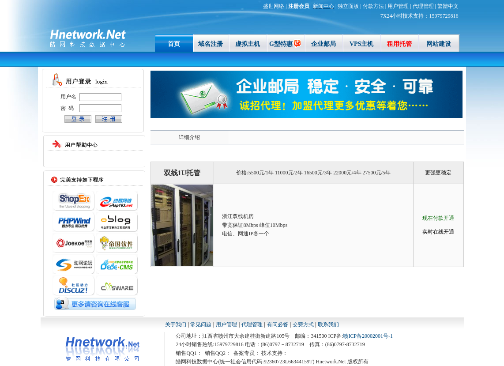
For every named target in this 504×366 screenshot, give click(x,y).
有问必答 (278, 324)
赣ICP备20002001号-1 (368, 336)
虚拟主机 (247, 44)
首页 (174, 44)
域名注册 (210, 44)
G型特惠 (285, 44)
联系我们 (328, 324)
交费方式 (303, 324)
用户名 (68, 97)
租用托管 (399, 44)
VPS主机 (361, 44)
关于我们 (175, 324)
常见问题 (200, 324)
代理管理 (252, 324)
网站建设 (438, 44)
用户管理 (226, 324)
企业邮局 (323, 44)
